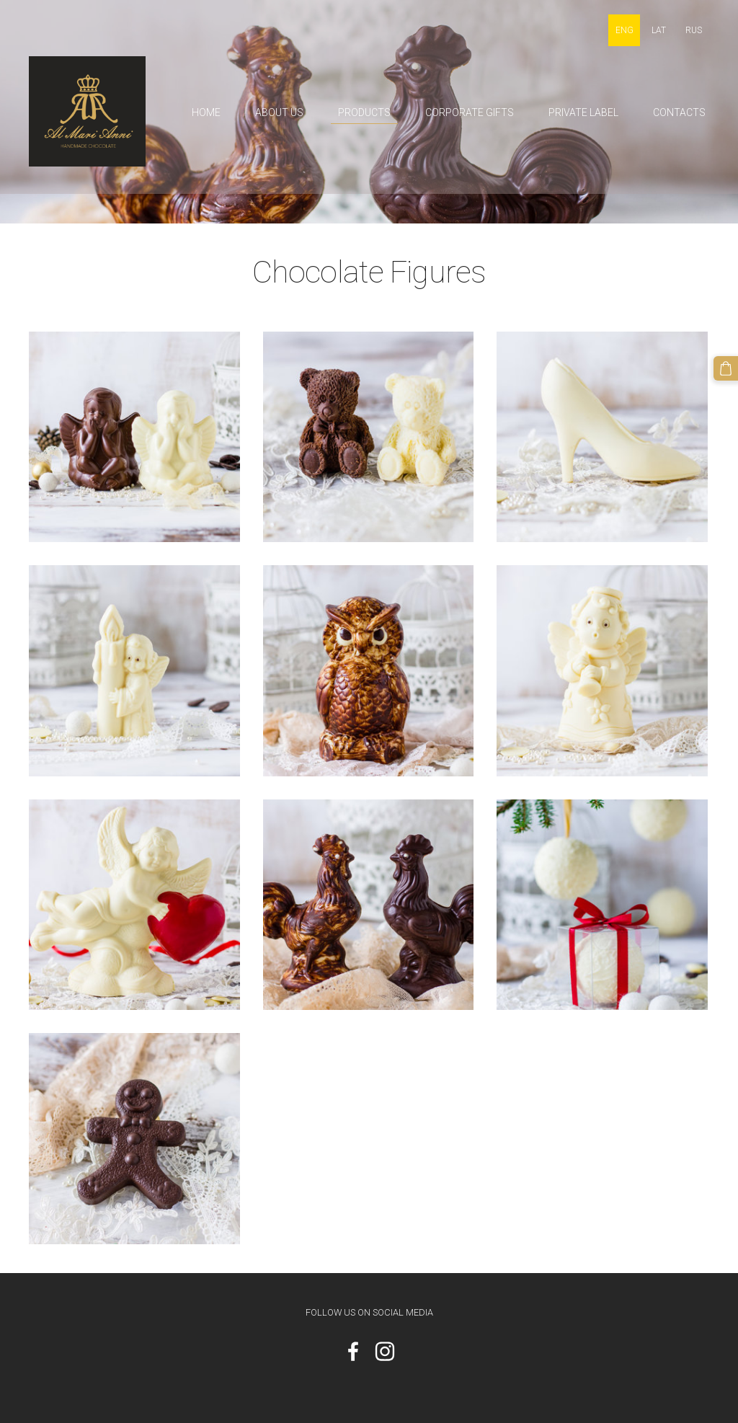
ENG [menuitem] (624, 30)
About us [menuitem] (279, 112)
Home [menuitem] (206, 112)
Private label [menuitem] (583, 112)
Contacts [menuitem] (679, 112)
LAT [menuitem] (659, 30)
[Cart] (725, 368)
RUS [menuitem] (693, 30)
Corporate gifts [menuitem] (469, 112)
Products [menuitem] (364, 112)
